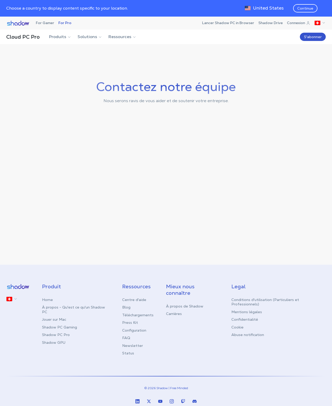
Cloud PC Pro (23, 36)
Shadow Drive (270, 22)
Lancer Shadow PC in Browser (228, 22)
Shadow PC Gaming (59, 327)
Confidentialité (244, 319)
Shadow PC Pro (56, 334)
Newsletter (132, 345)
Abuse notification (247, 334)
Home (47, 299)
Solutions (90, 36)
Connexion (298, 22)
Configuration (134, 330)
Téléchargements (138, 315)
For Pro (64, 22)
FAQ (126, 337)
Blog (126, 307)
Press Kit (130, 322)
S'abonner (313, 36)
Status (128, 353)
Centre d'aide (134, 299)
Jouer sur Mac (54, 319)
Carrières (174, 313)
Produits (60, 36)
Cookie (237, 327)
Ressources (122, 36)
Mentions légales (246, 312)
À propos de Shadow (184, 306)
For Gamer (45, 22)
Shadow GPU (53, 342)
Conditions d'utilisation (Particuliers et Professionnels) (265, 302)
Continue (305, 8)
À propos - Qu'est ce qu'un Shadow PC (73, 309)
